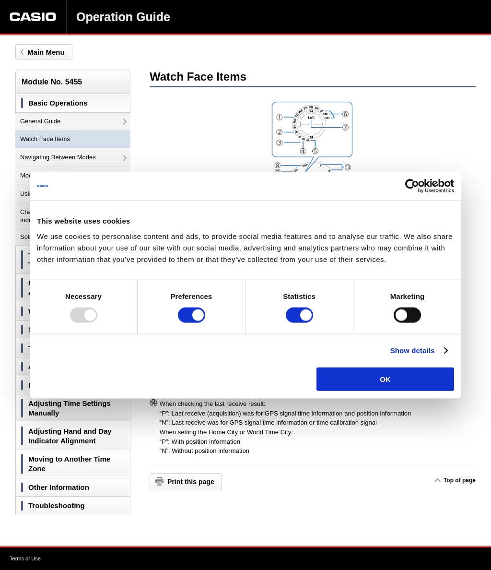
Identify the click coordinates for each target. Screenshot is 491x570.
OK (385, 379)
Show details (412, 350)
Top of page (459, 480)
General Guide (73, 121)
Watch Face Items (45, 138)
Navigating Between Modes (73, 157)
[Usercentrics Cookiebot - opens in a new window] (412, 186)
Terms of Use (25, 558)
